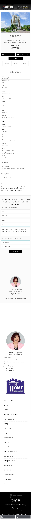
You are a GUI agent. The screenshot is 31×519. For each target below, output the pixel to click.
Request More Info (23, 54)
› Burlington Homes (9, 461)
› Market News (7, 447)
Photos (16, 64)
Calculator (14, 58)
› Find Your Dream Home (10, 414)
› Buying (5, 424)
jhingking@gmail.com (12, 366)
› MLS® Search (7, 410)
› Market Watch (8, 438)
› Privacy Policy (7, 428)
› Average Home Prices (10, 451)
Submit (15, 251)
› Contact (6, 442)
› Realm (5, 484)
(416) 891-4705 (9, 298)
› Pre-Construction (9, 419)
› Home (5, 405)
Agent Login (15, 508)
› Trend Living (7, 479)
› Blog (5, 433)
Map (4, 54)
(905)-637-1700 (21, 298)
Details (7, 64)
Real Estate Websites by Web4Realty (15, 505)
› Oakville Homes (8, 456)
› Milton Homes (7, 465)
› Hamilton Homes (8, 470)
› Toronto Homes (8, 475)
